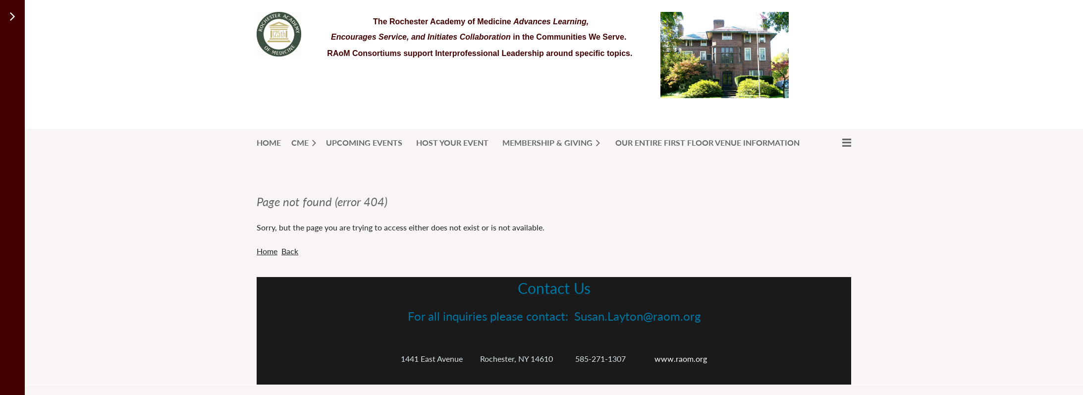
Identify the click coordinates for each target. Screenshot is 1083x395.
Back (289, 251)
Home (267, 251)
